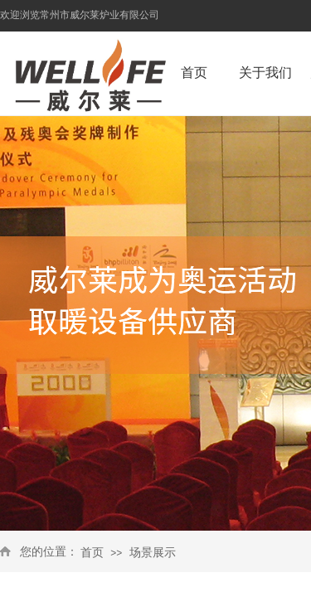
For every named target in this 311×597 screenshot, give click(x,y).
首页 (92, 552)
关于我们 (265, 73)
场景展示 (152, 552)
